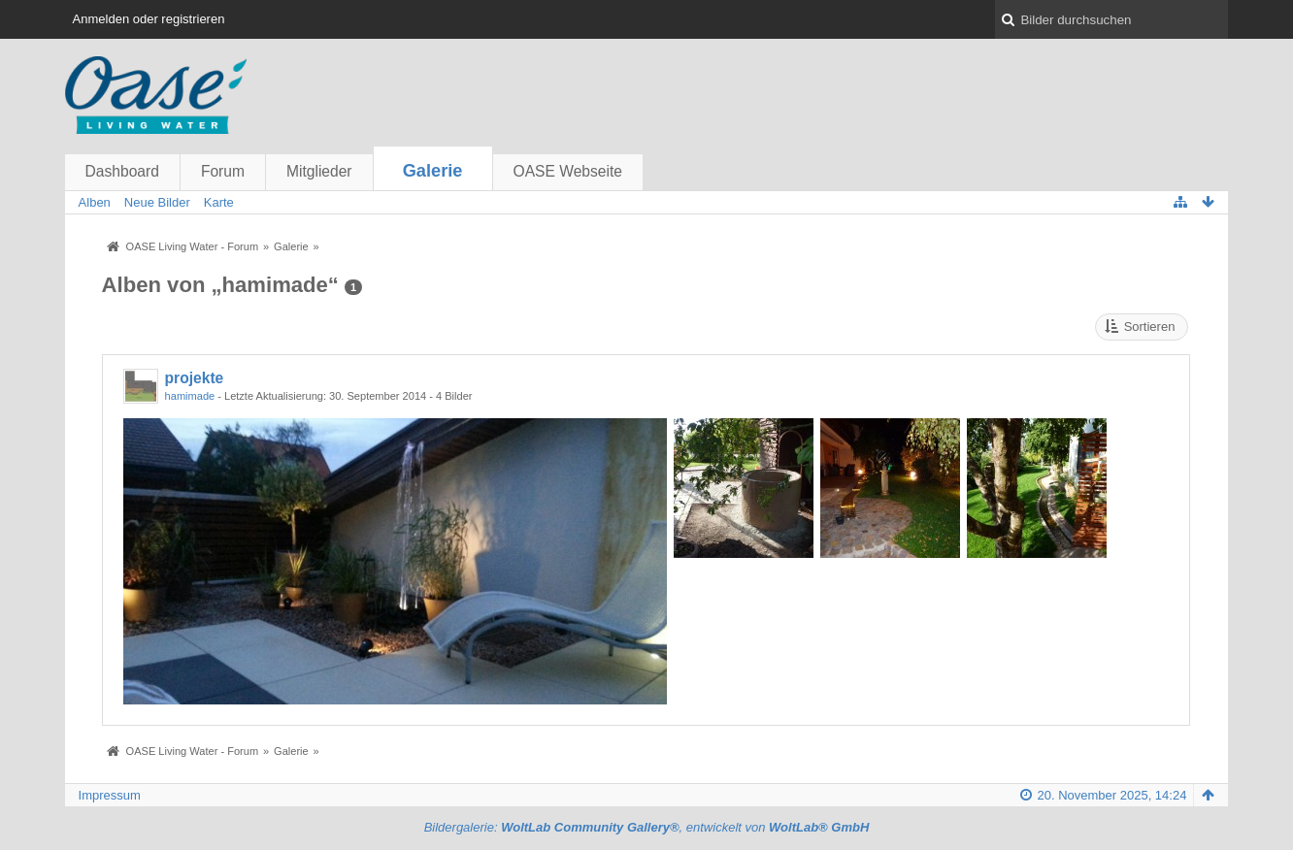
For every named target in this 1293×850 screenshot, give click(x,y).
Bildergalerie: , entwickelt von (647, 827)
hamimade (190, 396)
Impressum (110, 795)
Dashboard (122, 171)
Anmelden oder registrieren (149, 19)
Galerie (433, 170)
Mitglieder (319, 171)
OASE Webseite (568, 171)
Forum (223, 171)
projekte (194, 378)
